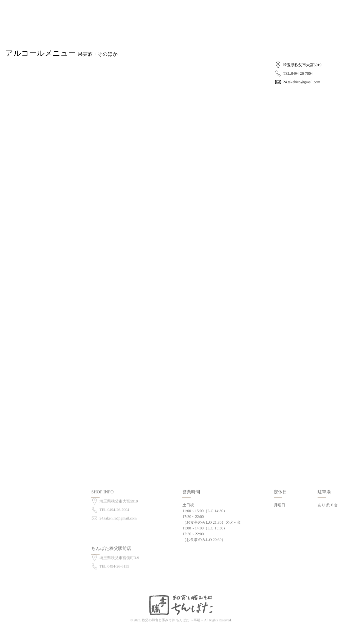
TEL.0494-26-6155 (114, 561)
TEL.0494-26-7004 (298, 74)
